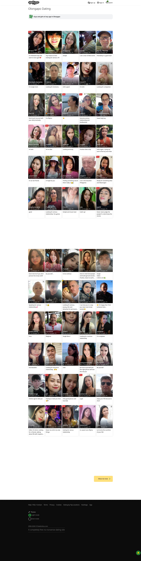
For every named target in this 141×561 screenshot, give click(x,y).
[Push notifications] (138, 553)
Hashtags (84, 505)
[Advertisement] (70, 25)
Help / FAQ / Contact (35, 505)
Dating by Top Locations (71, 505)
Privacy (52, 505)
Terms (46, 505)
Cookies (59, 505)
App (90, 505)
